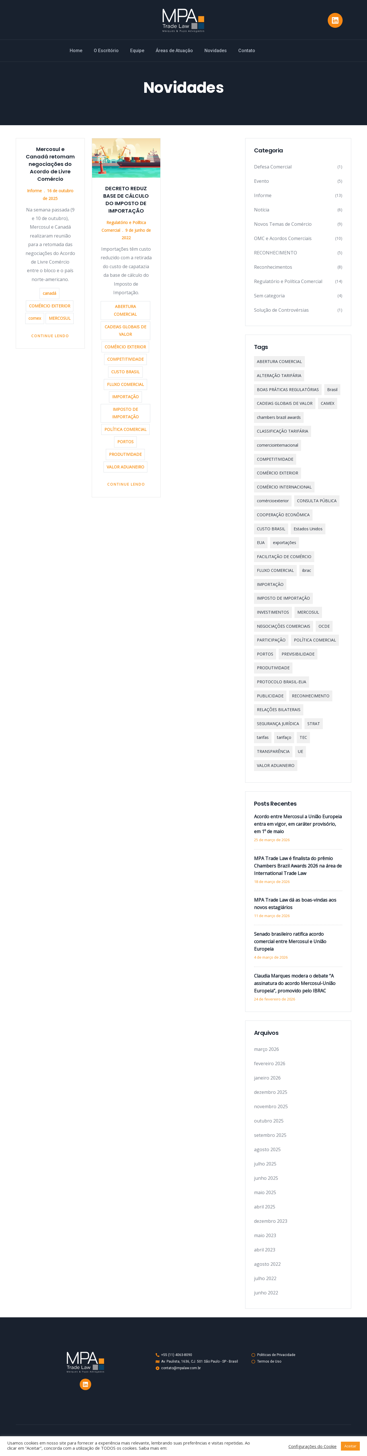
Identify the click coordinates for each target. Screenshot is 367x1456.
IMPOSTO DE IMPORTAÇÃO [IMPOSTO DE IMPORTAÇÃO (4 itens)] (283, 598)
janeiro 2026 (267, 1078)
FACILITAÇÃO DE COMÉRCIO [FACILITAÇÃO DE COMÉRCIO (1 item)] (284, 556)
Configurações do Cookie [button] (312, 1446)
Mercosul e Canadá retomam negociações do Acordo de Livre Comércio (50, 164)
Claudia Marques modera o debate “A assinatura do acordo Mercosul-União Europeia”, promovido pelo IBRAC (294, 983)
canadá (49, 293)
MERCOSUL (60, 318)
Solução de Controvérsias (281, 310)
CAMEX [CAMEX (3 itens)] (327, 403)
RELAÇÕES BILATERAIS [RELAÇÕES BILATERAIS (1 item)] (278, 709)
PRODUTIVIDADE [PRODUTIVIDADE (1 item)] (273, 667)
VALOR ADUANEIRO (125, 467)
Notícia (261, 210)
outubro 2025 (269, 1121)
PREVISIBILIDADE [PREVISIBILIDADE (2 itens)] (298, 654)
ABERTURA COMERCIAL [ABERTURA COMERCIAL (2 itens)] (279, 361)
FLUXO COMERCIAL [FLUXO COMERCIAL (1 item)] (275, 570)
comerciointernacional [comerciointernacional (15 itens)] (277, 445)
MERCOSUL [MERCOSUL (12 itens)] (308, 612)
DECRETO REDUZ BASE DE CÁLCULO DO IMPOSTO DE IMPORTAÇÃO (126, 199)
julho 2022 (265, 1278)
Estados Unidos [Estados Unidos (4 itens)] (308, 528)
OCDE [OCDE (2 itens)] (324, 626)
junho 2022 (266, 1293)
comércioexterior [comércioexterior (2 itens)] (273, 500)
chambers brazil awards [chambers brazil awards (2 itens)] (279, 417)
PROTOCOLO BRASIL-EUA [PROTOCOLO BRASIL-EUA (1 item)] (281, 681)
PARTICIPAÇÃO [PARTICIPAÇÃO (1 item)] (271, 640)
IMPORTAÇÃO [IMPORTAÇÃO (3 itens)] (270, 584)
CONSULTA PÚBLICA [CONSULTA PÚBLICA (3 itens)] (317, 500)
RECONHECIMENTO (275, 253)
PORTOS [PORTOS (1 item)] (265, 654)
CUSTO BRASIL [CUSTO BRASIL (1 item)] (271, 528)
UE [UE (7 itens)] (300, 751)
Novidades (215, 50)
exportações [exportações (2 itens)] (284, 542)
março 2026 (266, 1049)
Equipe (137, 50)
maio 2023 (265, 1235)
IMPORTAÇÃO (125, 396)
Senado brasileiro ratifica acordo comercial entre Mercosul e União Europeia (290, 941)
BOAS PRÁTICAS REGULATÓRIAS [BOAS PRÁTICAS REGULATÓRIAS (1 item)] (288, 389)
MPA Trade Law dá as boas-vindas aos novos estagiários (295, 904)
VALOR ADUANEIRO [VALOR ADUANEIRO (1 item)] (275, 765)
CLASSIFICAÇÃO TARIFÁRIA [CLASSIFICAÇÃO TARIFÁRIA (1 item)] (282, 431)
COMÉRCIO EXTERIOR (49, 306)
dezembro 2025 (270, 1092)
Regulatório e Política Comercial (288, 281)
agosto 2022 (267, 1264)
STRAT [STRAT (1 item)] (313, 723)
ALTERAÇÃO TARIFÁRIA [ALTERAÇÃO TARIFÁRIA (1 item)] (279, 375)
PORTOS (125, 441)
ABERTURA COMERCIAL (125, 310)
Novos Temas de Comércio (283, 224)
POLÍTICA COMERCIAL (125, 429)
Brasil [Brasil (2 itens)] (332, 389)
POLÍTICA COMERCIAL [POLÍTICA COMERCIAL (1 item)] (315, 640)
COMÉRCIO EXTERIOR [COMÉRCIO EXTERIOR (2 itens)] (277, 473)
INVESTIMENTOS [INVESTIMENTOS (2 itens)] (273, 612)
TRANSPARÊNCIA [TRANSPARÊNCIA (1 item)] (273, 751)
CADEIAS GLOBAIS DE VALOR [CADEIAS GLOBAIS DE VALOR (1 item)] (285, 403)
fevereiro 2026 (269, 1063)
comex (34, 318)
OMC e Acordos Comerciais (283, 238)
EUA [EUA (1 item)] (261, 542)
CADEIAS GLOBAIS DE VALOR (125, 330)
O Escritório (106, 50)
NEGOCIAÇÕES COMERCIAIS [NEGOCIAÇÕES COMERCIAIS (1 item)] (283, 626)
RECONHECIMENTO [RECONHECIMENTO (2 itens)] (310, 695)
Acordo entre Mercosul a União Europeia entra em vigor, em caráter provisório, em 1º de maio (298, 824)
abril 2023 (264, 1250)
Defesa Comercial (273, 167)
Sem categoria (269, 296)
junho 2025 (266, 1178)
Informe (34, 190)
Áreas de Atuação (174, 50)
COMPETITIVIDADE (125, 359)
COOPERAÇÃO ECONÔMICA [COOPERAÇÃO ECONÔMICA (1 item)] (283, 514)
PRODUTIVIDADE (125, 454)
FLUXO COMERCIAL (125, 384)
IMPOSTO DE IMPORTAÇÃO (125, 413)
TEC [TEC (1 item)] (303, 737)
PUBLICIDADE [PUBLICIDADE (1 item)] (270, 695)
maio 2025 (265, 1192)
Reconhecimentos (273, 267)
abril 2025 (264, 1207)
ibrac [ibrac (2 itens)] (306, 570)
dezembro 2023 (270, 1221)
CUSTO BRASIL (125, 371)
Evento (261, 181)
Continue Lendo (50, 335)
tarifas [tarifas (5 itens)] (263, 737)
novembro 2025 (271, 1106)
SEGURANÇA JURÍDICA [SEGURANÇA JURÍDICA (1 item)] (278, 723)
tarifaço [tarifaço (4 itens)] (284, 737)
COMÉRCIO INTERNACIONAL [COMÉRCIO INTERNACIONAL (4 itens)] (284, 487)
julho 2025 (265, 1164)
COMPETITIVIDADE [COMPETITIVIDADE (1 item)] (275, 459)
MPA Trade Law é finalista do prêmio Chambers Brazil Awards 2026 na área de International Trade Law (298, 865)
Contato (246, 50)
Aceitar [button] (350, 1446)
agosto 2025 (267, 1149)
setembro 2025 (270, 1135)
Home (76, 50)
